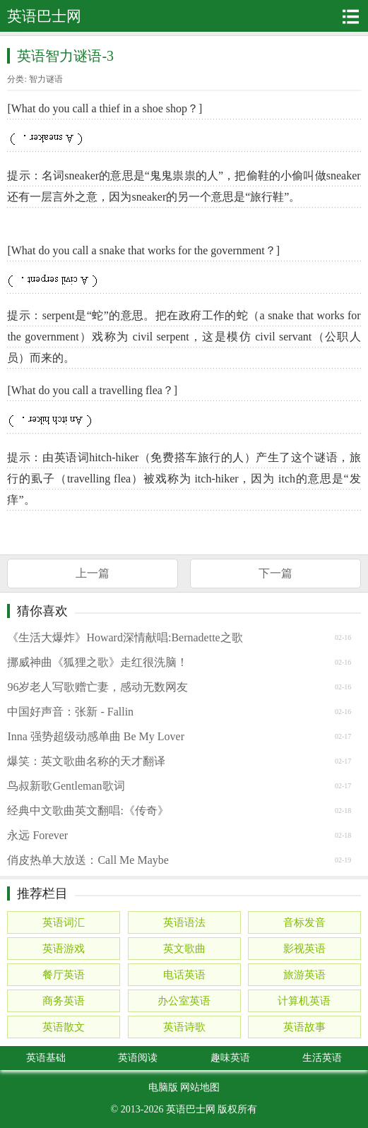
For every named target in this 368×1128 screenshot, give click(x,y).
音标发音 (304, 922)
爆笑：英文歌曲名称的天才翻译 (86, 761)
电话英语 (184, 974)
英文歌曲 (184, 948)
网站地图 (200, 1087)
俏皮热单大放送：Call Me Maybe (87, 860)
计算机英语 (304, 1001)
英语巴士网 (190, 1109)
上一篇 (92, 573)
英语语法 (184, 922)
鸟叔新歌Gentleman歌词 (65, 786)
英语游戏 (63, 948)
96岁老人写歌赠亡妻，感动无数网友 (97, 687)
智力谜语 (46, 79)
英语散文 (63, 1027)
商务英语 (63, 1001)
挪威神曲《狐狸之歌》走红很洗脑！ (97, 662)
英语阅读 (138, 1057)
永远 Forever (37, 835)
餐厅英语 (63, 974)
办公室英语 (184, 1001)
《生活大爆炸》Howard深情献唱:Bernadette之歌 (124, 637)
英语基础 (46, 1057)
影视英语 (304, 948)
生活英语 (322, 1057)
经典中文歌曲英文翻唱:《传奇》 (87, 811)
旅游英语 (304, 974)
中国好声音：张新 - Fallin (70, 712)
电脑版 (163, 1087)
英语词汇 (63, 922)
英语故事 (304, 1027)
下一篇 (275, 573)
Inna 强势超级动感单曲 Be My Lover (95, 736)
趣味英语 (230, 1057)
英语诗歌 (184, 1027)
